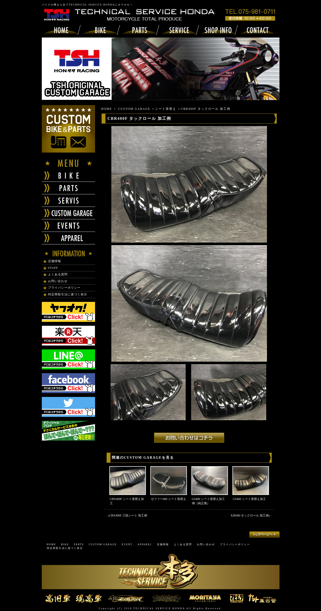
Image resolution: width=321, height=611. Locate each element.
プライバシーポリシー (64, 287)
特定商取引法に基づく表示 (67, 294)
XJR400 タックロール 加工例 (249, 515)
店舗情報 (54, 261)
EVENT (127, 544)
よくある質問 (58, 274)
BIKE (65, 544)
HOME (106, 109)
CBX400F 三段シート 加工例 (128, 515)
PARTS (79, 544)
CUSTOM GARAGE (134, 109)
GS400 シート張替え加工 (249, 499)
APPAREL (144, 544)
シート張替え (165, 109)
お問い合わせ (58, 281)
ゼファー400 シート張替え (168, 499)
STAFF (53, 268)
